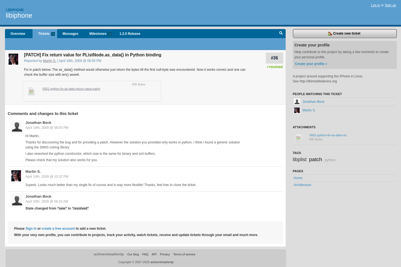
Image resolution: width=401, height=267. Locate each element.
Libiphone (15, 10)
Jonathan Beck (38, 123)
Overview (17, 34)
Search (281, 33)
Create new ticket (344, 34)
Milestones (98, 34)
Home (298, 178)
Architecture (302, 185)
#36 (274, 58)
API (154, 254)
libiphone (19, 15)
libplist (300, 159)
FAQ (145, 254)
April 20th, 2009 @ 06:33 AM (46, 201)
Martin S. (49, 61)
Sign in (30, 229)
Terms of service (184, 254)
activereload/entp (109, 254)
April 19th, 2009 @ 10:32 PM (46, 177)
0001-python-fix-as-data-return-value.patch (71, 88)
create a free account (58, 229)
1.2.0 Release (129, 34)
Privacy (165, 254)
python (330, 160)
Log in (375, 5)
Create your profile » (311, 64)
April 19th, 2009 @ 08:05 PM (46, 128)
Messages (70, 34)
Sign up (390, 5)
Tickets (44, 34)
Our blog (133, 254)
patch (315, 159)
